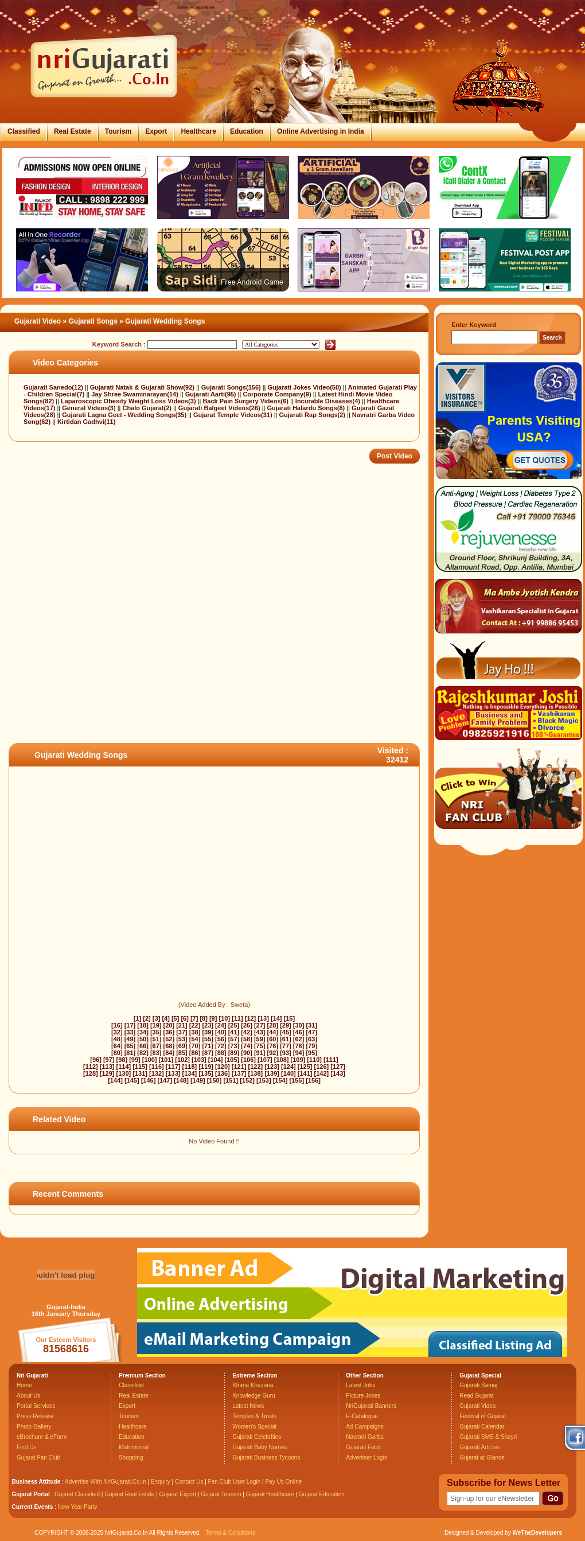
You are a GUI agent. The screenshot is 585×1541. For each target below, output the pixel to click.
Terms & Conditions (230, 1533)
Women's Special (254, 1426)
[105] (232, 1059)
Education (246, 131)
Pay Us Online (283, 1481)
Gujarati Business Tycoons (266, 1457)
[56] (221, 1039)
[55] (207, 1039)
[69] (182, 1045)
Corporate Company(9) (278, 394)
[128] (90, 1073)
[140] (288, 1073)
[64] (117, 1045)
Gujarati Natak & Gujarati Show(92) (143, 387)
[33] (130, 1032)
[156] (313, 1080)
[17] (130, 1025)
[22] (195, 1025)
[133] (173, 1073)
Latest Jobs (360, 1385)
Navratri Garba (365, 1437)
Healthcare (198, 131)
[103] (199, 1059)
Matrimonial (134, 1447)
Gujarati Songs (93, 321)
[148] (181, 1080)
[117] (173, 1066)
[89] (234, 1052)
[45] (285, 1032)
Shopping (131, 1457)
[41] (234, 1032)
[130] (123, 1073)
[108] (281, 1059)
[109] (298, 1059)
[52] (169, 1039)
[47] (311, 1032)
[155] (296, 1080)
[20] (169, 1025)
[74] (246, 1045)
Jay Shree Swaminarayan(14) (135, 394)
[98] (122, 1059)
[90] (246, 1052)
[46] (299, 1032)
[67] (156, 1045)
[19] (156, 1025)
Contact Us (189, 1481)
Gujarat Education (322, 1494)
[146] (148, 1080)
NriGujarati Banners (371, 1406)
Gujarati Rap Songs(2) (313, 414)
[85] (182, 1052)
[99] (135, 1059)
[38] (195, 1032)
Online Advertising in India (320, 131)
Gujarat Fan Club (38, 1457)
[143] (337, 1073)
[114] (123, 1066)
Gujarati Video (37, 321)
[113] (107, 1066)
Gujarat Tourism (221, 1494)
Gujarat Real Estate (129, 1494)
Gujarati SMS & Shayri (488, 1437)
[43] (260, 1032)
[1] (137, 1018)
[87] (207, 1052)
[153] (263, 1080)
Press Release (35, 1416)
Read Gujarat (476, 1395)
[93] (285, 1052)
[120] (222, 1066)
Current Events (32, 1507)
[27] (260, 1025)
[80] (117, 1052)
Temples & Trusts (254, 1416)
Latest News (248, 1406)
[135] (205, 1073)
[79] (311, 1045)
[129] (107, 1073)
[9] (213, 1018)
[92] (273, 1052)
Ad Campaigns (365, 1426)
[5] (175, 1018)
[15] (289, 1018)
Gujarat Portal (31, 1494)
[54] (195, 1039)
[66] (143, 1045)
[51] (156, 1039)
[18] (143, 1025)
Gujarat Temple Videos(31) (233, 414)
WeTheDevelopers (537, 1533)
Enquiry (161, 1481)
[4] (165, 1018)
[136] (222, 1073)
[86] (195, 1052)
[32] (117, 1032)
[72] (221, 1045)
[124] (288, 1066)
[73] (234, 1045)
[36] (169, 1032)
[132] (156, 1073)
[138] (255, 1073)
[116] (156, 1066)
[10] (224, 1018)
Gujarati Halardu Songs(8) (307, 407)
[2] (146, 1018)
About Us (28, 1395)
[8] (203, 1018)
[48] (117, 1039)
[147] (164, 1080)
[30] (299, 1025)
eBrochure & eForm (42, 1437)
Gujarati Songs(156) (232, 387)
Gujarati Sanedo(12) (54, 387)
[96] (96, 1059)
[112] (90, 1066)
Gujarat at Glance (481, 1457)
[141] (305, 1073)
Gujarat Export (177, 1494)
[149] (197, 1080)
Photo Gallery (34, 1426)
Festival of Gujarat (482, 1416)
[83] (156, 1052)
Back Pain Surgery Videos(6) (246, 401)
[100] (149, 1059)
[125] (305, 1066)
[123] (271, 1066)
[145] (131, 1080)
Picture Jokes (363, 1395)
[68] (169, 1045)
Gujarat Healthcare (270, 1494)
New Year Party (78, 1507)
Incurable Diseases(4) (328, 401)
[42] (246, 1032)
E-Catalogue (362, 1416)
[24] (221, 1025)
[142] (321, 1073)
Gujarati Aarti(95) (211, 394)
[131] (139, 1073)
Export (156, 131)
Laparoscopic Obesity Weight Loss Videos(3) (129, 401)
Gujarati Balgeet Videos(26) (220, 407)
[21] (182, 1025)
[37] (182, 1032)
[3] (156, 1018)
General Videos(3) (89, 407)
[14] (276, 1018)
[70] (195, 1045)
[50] (143, 1039)
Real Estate (72, 131)
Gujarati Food (363, 1447)
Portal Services (36, 1406)
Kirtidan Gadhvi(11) (86, 421)
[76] (273, 1045)
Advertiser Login (366, 1457)
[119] (205, 1066)
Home (24, 1385)
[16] (117, 1025)
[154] (280, 1080)
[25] (234, 1025)
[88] (221, 1052)
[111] (330, 1059)
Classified (23, 131)
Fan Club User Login (234, 1481)
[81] (130, 1052)
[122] (255, 1066)
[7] (194, 1018)
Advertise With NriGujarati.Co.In (105, 1481)
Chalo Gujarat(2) (147, 407)
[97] (109, 1059)
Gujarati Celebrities (256, 1437)
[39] (207, 1032)
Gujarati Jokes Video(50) (305, 387)
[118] (189, 1066)
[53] (182, 1039)
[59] (260, 1039)
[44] (273, 1032)
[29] (285, 1025)
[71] (207, 1045)
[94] (299, 1052)
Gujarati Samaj (478, 1385)
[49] (130, 1039)
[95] (311, 1052)
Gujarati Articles (479, 1447)
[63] (311, 1039)
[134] (189, 1073)
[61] (285, 1039)
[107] (265, 1059)
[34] (143, 1032)
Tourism (118, 131)
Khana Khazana (252, 1385)
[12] (250, 1018)
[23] (207, 1025)
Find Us (26, 1447)
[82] (143, 1052)
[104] (215, 1059)
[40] (221, 1032)
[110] (314, 1059)
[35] (156, 1032)
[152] (247, 1080)
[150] (214, 1080)
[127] (337, 1066)
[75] (260, 1045)
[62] (299, 1039)
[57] (234, 1039)
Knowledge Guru (253, 1395)
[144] (115, 1080)
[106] (248, 1059)
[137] (239, 1073)
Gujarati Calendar (481, 1426)
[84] (169, 1052)
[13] (263, 1018)
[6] (184, 1018)
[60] (273, 1039)
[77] (285, 1045)
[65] (130, 1045)
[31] (311, 1025)
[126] (321, 1066)
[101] (166, 1059)
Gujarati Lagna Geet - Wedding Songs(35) (125, 414)
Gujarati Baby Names (259, 1447)
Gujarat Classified (77, 1494)
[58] (246, 1039)
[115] (139, 1066)
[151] (230, 1080)
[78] (299, 1045)
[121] (239, 1066)
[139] (271, 1073)
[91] (260, 1052)
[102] (182, 1059)
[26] (246, 1025)
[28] (273, 1025)
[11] (237, 1018)
